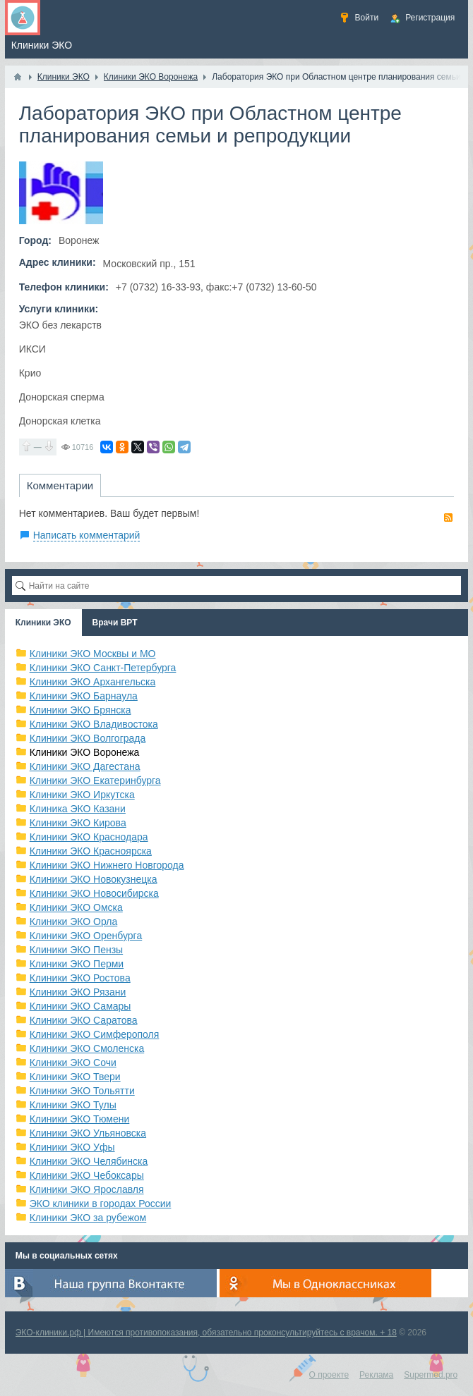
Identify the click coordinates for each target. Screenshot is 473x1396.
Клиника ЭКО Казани (78, 808)
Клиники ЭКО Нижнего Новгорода (107, 865)
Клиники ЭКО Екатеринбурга (95, 780)
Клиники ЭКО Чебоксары (87, 1175)
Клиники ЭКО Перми (77, 963)
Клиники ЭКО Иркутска (82, 794)
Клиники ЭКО (43, 622)
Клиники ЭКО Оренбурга (86, 935)
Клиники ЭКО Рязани (78, 992)
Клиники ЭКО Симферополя (95, 1034)
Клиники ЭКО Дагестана (85, 766)
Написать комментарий (86, 535)
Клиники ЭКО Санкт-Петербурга (103, 667)
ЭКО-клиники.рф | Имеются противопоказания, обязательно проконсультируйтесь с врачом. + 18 (206, 1332)
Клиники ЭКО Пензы (76, 949)
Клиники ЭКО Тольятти (82, 1090)
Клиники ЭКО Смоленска (87, 1048)
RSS (448, 517)
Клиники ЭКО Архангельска (93, 681)
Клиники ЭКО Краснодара (89, 837)
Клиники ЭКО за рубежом (88, 1217)
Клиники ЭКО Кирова (78, 822)
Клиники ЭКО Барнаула (84, 696)
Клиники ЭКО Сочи (73, 1062)
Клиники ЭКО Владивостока (94, 724)
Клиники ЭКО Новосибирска (94, 893)
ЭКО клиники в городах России (101, 1203)
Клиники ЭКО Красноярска (91, 851)
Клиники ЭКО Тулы (73, 1104)
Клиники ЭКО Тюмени (80, 1119)
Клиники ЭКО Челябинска (89, 1161)
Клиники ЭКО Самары (80, 1006)
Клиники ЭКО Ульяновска (88, 1133)
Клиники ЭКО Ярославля (87, 1189)
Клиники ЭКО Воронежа (85, 752)
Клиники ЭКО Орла (74, 921)
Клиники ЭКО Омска (76, 907)
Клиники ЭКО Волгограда (88, 738)
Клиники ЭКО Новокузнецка (93, 879)
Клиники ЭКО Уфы (72, 1147)
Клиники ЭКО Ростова (80, 978)
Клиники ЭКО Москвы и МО (93, 653)
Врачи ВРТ (115, 622)
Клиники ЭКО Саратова (84, 1020)
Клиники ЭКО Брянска (80, 710)
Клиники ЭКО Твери (75, 1076)
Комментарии (60, 485)
